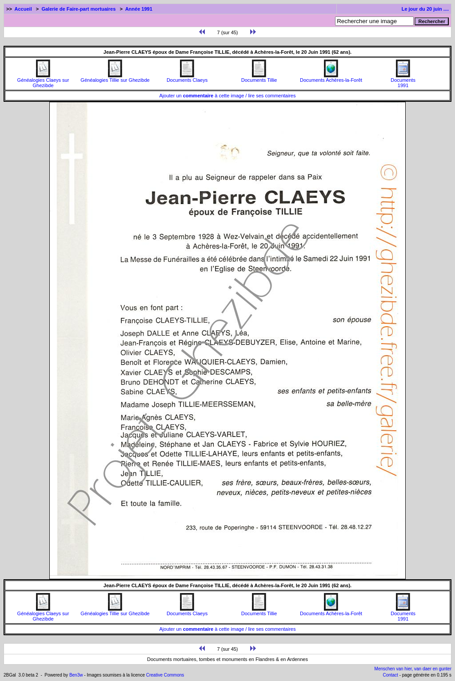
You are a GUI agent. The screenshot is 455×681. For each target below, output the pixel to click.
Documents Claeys (187, 78)
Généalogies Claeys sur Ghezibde (43, 80)
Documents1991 (403, 80)
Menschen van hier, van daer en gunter (413, 668)
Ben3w (76, 675)
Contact (390, 675)
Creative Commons (165, 675)
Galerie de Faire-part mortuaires (78, 9)
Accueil (23, 9)
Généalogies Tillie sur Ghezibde (114, 78)
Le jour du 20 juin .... (425, 9)
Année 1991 (138, 9)
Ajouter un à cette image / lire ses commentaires (228, 95)
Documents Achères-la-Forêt (331, 78)
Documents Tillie (259, 78)
